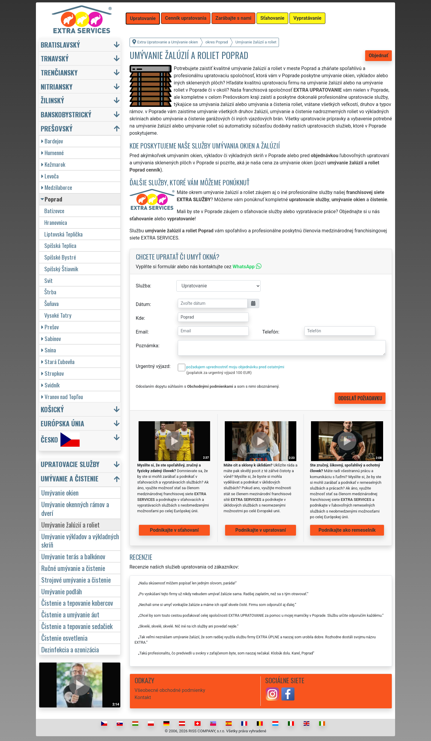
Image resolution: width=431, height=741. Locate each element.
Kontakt (143, 697)
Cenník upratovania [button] (186, 18)
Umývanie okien (60, 492)
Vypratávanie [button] (307, 18)
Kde (140, 318)
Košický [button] (52, 409)
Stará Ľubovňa (58, 361)
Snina (48, 350)
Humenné (52, 152)
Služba (143, 286)
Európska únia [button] (62, 423)
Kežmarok (53, 164)
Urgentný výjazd (152, 366)
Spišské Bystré (60, 257)
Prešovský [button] (56, 128)
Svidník (50, 385)
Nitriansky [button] (56, 86)
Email (142, 332)
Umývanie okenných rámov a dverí (75, 508)
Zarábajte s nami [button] (233, 18)
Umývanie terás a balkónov (73, 556)
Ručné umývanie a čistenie (73, 568)
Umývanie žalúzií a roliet (70, 524)
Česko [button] (60, 439)
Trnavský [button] (55, 58)
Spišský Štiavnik (61, 268)
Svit (48, 280)
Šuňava (51, 303)
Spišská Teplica (60, 245)
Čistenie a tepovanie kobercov (77, 602)
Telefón (270, 332)
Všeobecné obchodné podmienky (170, 690)
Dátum (143, 304)
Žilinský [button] (52, 100)
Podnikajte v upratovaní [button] (260, 530)
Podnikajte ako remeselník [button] (347, 530)
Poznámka (147, 345)
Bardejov (52, 141)
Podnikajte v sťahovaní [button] (174, 530)
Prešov (50, 326)
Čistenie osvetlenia (64, 637)
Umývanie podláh (61, 591)
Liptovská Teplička (63, 234)
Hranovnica (55, 222)
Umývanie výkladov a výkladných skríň (80, 540)
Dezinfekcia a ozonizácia (70, 649)
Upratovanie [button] (143, 18)
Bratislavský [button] (60, 44)
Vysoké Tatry (58, 315)
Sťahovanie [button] (272, 18)
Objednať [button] (378, 55)
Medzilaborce (56, 187)
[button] (80, 465)
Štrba (50, 291)
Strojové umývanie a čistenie (76, 579)
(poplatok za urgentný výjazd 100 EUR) (219, 372)
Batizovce (54, 210)
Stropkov (52, 373)
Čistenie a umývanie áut (70, 614)
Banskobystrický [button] (66, 114)
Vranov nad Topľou (62, 396)
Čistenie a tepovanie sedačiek (77, 626)
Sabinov (51, 338)
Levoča (50, 176)
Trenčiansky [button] (59, 72)
